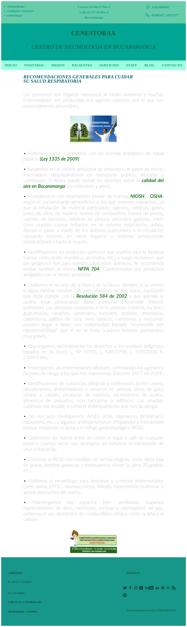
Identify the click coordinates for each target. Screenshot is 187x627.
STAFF (131, 65)
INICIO (11, 65)
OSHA (156, 196)
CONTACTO (172, 65)
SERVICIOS (109, 65)
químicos (122, 263)
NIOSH (137, 196)
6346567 (27, 581)
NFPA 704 (88, 269)
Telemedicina (15, 6)
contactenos (15, 572)
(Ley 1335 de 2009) (59, 159)
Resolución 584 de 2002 (101, 296)
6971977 (14, 581)
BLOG (149, 65)
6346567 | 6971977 (162, 15)
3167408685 (157, 7)
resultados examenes (20, 11)
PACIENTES (82, 65)
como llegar (14, 15)
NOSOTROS (34, 65)
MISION (58, 65)
